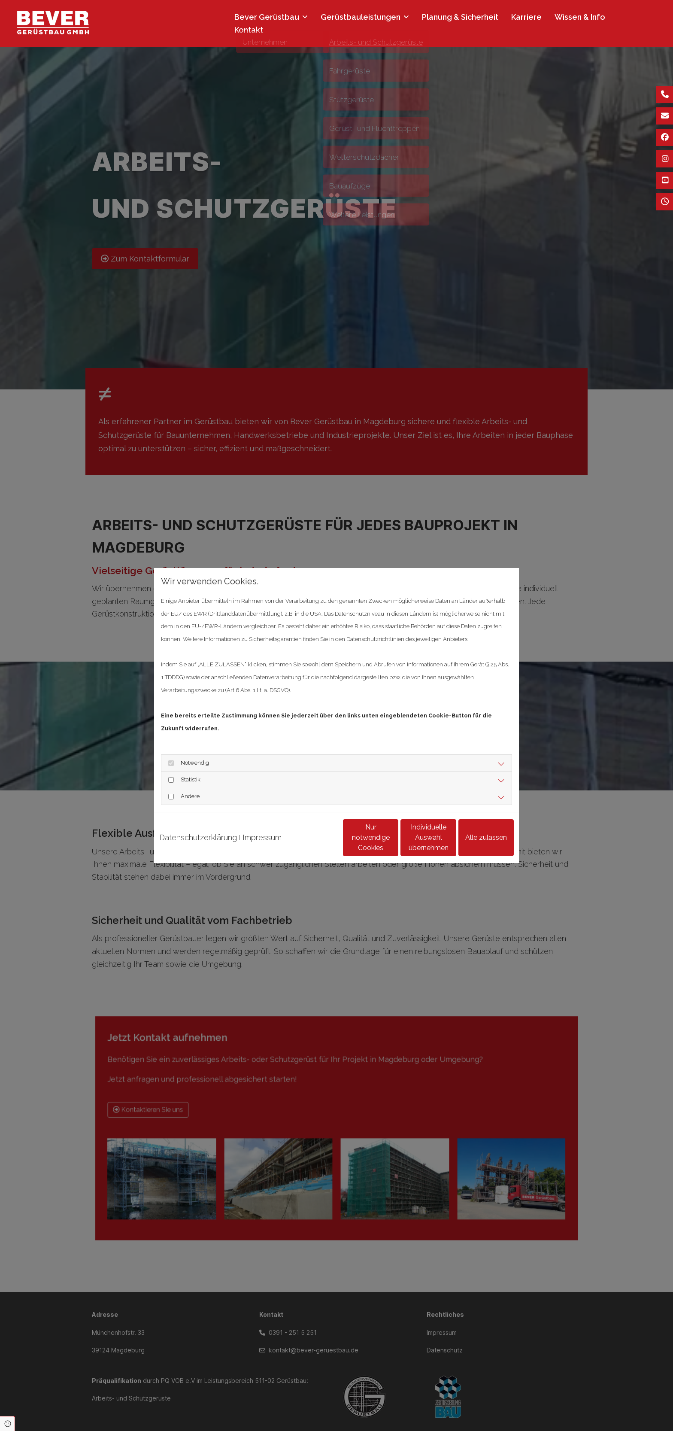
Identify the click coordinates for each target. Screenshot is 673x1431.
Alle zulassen (474, 844)
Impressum (262, 824)
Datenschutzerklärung (198, 824)
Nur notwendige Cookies (311, 844)
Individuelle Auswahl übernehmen (393, 844)
